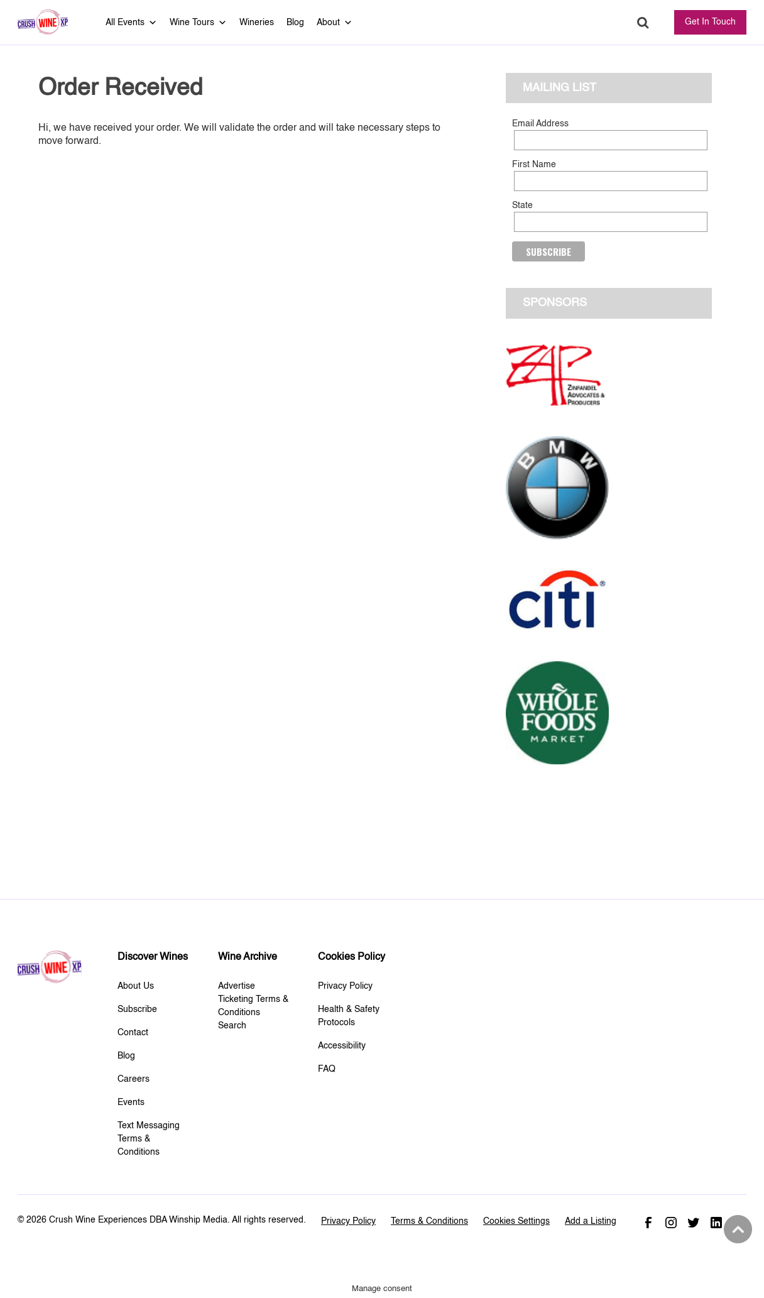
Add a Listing (590, 1221)
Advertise (236, 986)
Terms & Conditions (429, 1221)
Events (131, 1102)
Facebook (648, 1222)
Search (643, 23)
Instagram (671, 1222)
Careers (133, 1079)
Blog (295, 22)
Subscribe (137, 1009)
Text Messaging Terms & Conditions (148, 1139)
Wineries (256, 22)
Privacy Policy (345, 986)
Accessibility (342, 1046)
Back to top (736, 1229)
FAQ (327, 1069)
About (334, 22)
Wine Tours (198, 22)
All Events (131, 22)
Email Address (540, 123)
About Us (135, 986)
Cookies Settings (516, 1221)
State (522, 205)
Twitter (693, 1222)
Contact (132, 1032)
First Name (534, 164)
